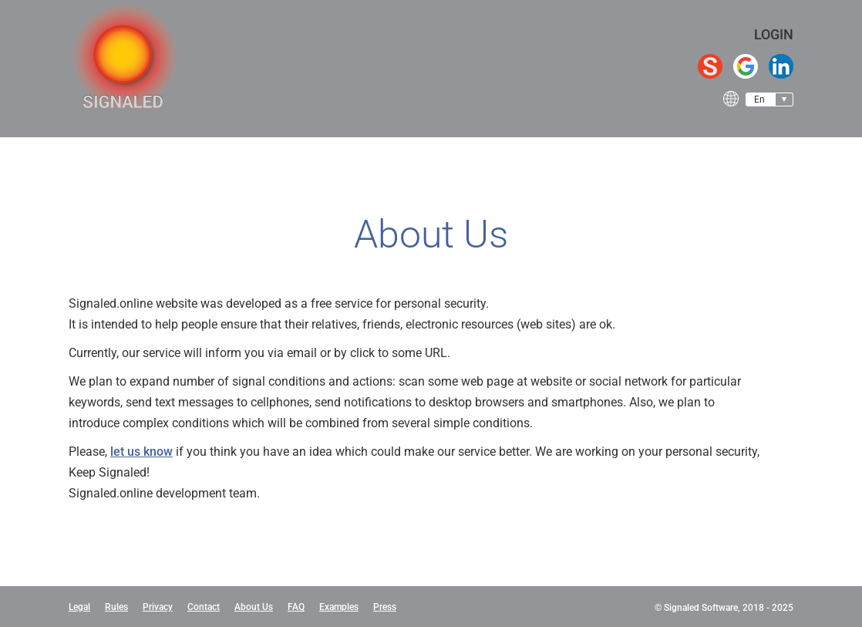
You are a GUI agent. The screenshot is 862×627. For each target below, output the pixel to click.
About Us (253, 607)
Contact (203, 607)
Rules (116, 607)
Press (384, 607)
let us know (141, 451)
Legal (79, 607)
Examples (339, 607)
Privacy (158, 607)
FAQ (296, 607)
